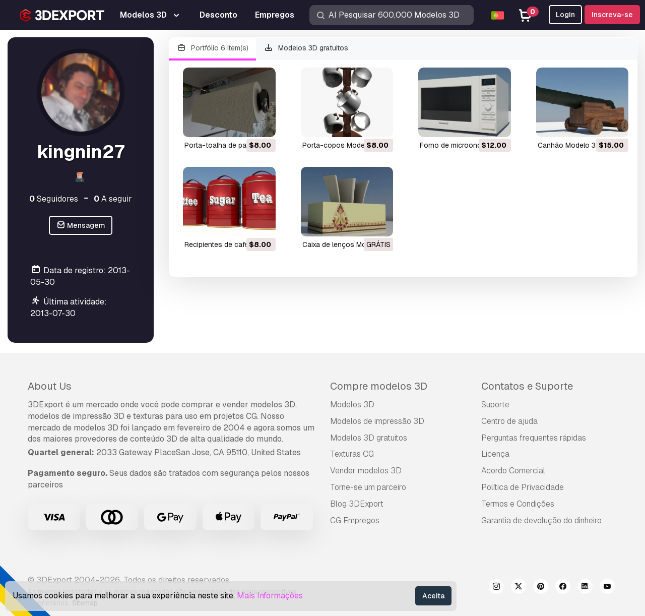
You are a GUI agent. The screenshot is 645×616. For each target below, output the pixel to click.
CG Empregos (354, 520)
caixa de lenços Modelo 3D (347, 244)
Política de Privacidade (522, 487)
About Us (50, 386)
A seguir (113, 199)
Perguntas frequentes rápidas (533, 438)
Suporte (495, 404)
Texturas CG (352, 454)
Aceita (433, 595)
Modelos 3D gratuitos (306, 48)
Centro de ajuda (509, 421)
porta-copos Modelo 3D (342, 145)
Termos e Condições (517, 504)
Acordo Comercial (513, 470)
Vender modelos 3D (366, 470)
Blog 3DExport (356, 504)
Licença (495, 454)
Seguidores (53, 199)
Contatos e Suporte (527, 386)
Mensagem (81, 225)
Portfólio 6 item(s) (212, 48)
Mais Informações (270, 595)
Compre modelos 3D (378, 386)
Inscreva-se (612, 14)
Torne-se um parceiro (368, 487)
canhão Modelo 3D (569, 145)
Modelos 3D (352, 404)
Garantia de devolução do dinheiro (541, 520)
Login (565, 14)
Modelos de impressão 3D (377, 421)
